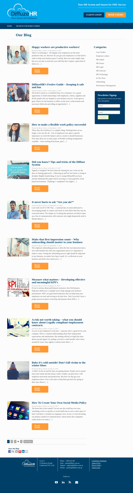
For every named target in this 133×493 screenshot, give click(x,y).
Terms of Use (96, 463)
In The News (101, 78)
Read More (37, 71)
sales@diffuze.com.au (72, 463)
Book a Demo (115, 15)
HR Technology (102, 74)
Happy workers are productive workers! (55, 47)
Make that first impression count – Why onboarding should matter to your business (57, 241)
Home (9, 26)
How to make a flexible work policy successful (59, 124)
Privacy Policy (96, 465)
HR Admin (100, 60)
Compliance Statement (99, 461)
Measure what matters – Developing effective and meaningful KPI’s (58, 281)
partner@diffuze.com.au (74, 468)
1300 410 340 (70, 461)
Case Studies (101, 52)
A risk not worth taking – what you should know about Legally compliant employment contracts (57, 322)
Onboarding (100, 82)
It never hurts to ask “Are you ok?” (53, 202)
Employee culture (102, 56)
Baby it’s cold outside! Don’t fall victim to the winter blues (59, 364)
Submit (103, 117)
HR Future (100, 63)
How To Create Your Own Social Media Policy (59, 402)
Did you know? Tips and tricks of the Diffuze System (58, 163)
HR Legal (99, 67)
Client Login (93, 15)
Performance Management (106, 86)
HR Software (101, 71)
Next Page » (28, 441)
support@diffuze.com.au (75, 465)
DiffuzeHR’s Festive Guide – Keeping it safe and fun (58, 86)
